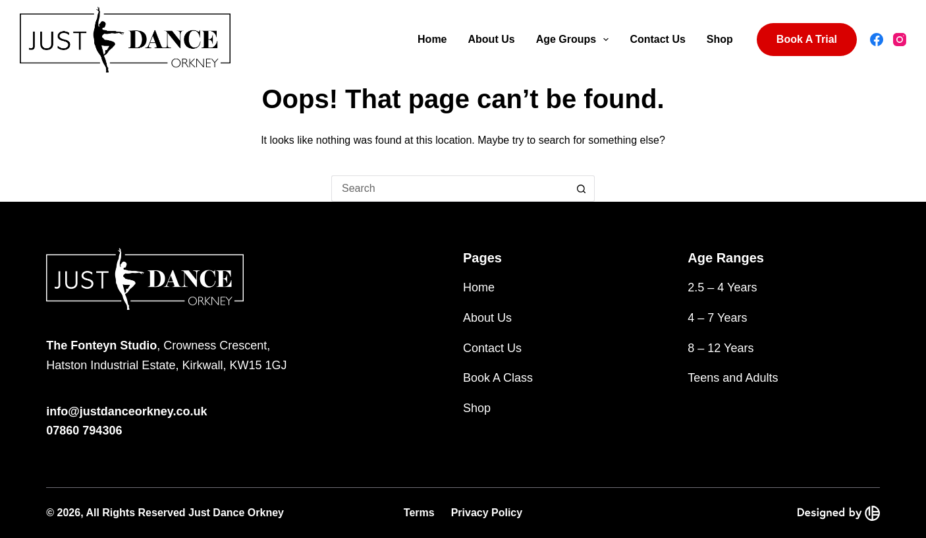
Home (432, 39)
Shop (720, 39)
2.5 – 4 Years (722, 287)
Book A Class (498, 377)
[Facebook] (876, 39)
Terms (419, 512)
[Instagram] (899, 39)
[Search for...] (449, 188)
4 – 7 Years (717, 317)
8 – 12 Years (720, 348)
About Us (491, 39)
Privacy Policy (487, 512)
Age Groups (575, 39)
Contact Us (657, 39)
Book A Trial (806, 39)
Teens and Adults (733, 377)
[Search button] (581, 188)
